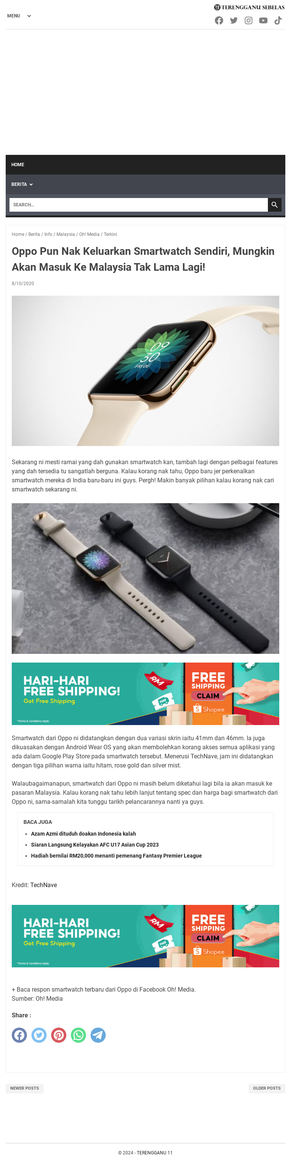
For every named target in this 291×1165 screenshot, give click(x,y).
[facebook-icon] (219, 20)
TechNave (43, 885)
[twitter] (39, 1035)
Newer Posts (24, 1088)
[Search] (138, 205)
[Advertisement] (145, 87)
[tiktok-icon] (278, 20)
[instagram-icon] (249, 20)
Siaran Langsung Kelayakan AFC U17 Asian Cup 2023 (95, 845)
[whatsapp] (78, 1035)
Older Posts (267, 1088)
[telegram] (98, 1035)
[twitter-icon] (234, 20)
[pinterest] (58, 1035)
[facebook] (19, 1035)
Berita (19, 184)
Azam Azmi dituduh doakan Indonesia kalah (83, 834)
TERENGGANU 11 (155, 1153)
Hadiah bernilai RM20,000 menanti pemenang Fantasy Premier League (116, 856)
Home (17, 164)
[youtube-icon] (264, 20)
